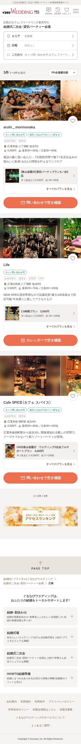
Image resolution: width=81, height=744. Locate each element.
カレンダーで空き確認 (40, 340)
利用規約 (26, 701)
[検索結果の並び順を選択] (63, 72)
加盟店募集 (66, 709)
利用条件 (40, 701)
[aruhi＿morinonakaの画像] (40, 100)
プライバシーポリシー (62, 701)
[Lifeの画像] (40, 238)
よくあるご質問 (40, 725)
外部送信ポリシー (18, 709)
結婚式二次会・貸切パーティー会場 (23, 583)
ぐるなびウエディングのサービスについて (40, 717)
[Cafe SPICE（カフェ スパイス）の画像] (40, 376)
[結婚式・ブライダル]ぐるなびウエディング (28, 579)
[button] (40, 616)
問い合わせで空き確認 (40, 202)
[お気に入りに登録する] (73, 120)
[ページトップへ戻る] (40, 565)
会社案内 (11, 701)
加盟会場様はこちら (44, 709)
